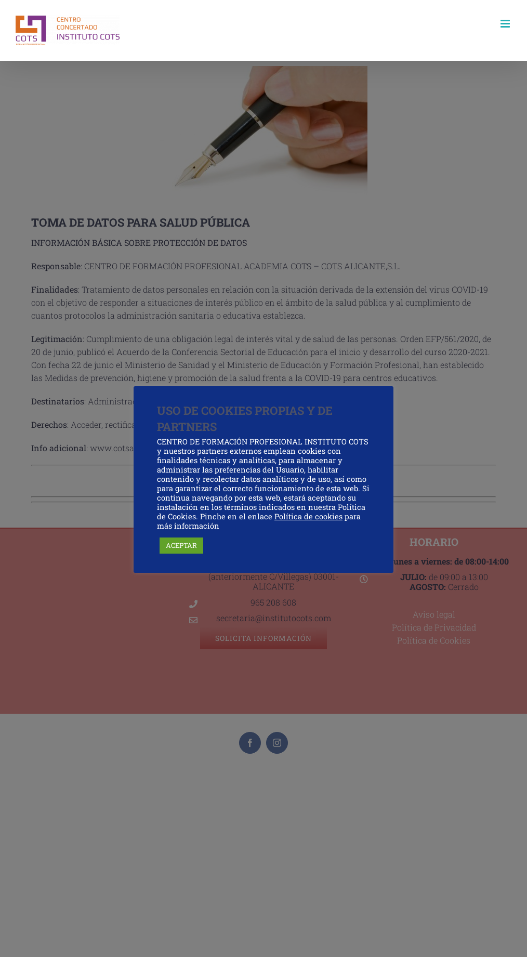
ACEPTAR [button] (181, 545)
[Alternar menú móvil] (505, 23)
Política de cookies (308, 516)
